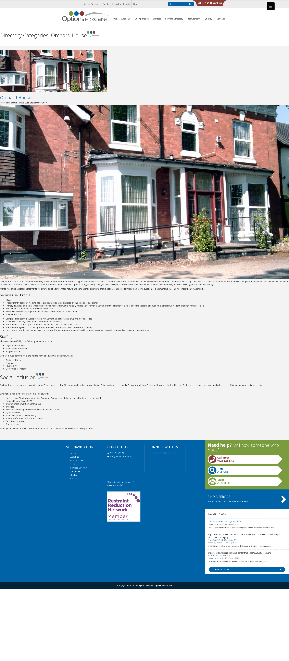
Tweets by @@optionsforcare (162, 452)
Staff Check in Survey (219, 555)
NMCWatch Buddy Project (222, 539)
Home (114, 18)
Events (106, 4)
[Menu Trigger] (271, 6)
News (136, 4)
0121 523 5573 (115, 453)
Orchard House (15, 97)
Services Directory (174, 18)
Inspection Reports (121, 4)
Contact (220, 18)
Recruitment (194, 18)
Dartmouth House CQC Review (224, 521)
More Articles (247, 569)
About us (125, 18)
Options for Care (163, 585)
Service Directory (91, 4)
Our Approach (142, 18)
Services (157, 18)
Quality (208, 18)
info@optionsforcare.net (120, 456)
